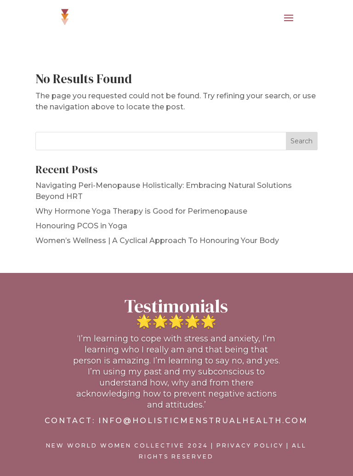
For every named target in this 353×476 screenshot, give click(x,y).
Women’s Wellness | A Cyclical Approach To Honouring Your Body (157, 240)
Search (301, 141)
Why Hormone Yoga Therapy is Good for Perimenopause (141, 211)
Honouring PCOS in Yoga (81, 225)
